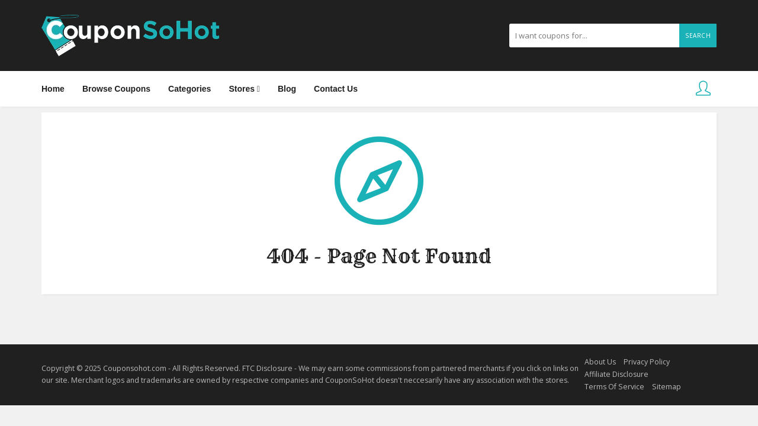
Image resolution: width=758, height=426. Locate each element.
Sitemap (666, 387)
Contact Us (336, 88)
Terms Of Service (614, 387)
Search (698, 35)
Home (53, 88)
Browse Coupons (116, 88)
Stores (244, 88)
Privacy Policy (647, 362)
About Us (600, 362)
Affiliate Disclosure (616, 374)
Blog (287, 88)
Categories (189, 88)
